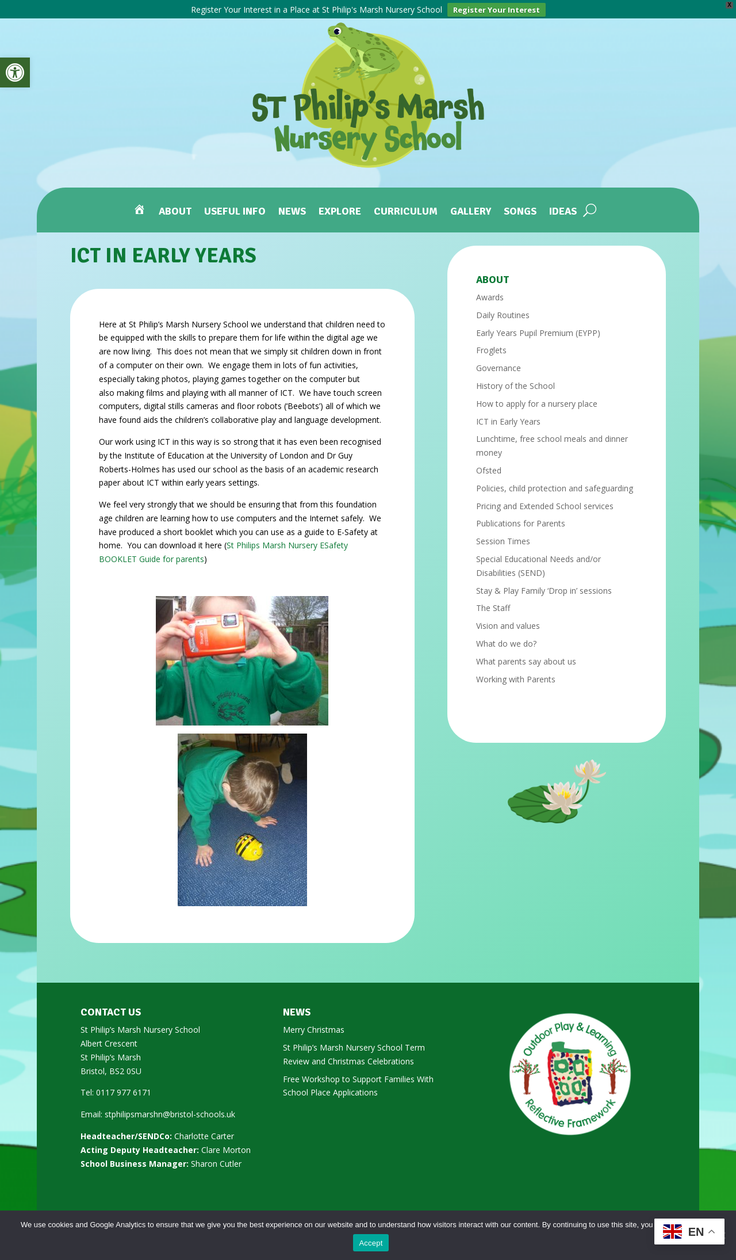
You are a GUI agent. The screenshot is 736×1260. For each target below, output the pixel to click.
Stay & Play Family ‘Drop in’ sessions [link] (544, 585)
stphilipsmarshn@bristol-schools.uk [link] (170, 1109)
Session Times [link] (503, 535)
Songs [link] (520, 206)
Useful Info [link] (235, 206)
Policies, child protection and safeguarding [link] (554, 483)
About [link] (175, 206)
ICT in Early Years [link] (508, 416)
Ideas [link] (563, 206)
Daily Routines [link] (503, 309)
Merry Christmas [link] (313, 1024)
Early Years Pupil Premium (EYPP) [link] (538, 327)
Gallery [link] (470, 206)
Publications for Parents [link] (520, 518)
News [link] (292, 206)
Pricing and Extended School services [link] (545, 500)
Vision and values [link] (508, 620)
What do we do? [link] (506, 638)
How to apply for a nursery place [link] (536, 398)
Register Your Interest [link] (496, 10)
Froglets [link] (491, 344)
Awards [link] (490, 292)
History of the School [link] (515, 380)
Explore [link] (340, 206)
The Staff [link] (493, 602)
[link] (15, 72)
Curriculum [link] (406, 206)
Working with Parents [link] (515, 674)
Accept (370, 1243)
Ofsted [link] (488, 465)
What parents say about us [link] (526, 656)
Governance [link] (498, 362)
